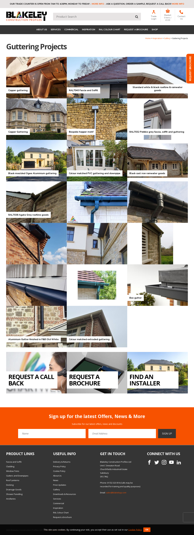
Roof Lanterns (12, 480)
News (55, 480)
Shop (155, 29)
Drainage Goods (13, 489)
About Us (41, 29)
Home (148, 38)
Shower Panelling (14, 494)
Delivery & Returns (61, 461)
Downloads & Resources (64, 494)
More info (98, 3)
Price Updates (59, 485)
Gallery (167, 38)
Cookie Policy (59, 471)
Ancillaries (11, 498)
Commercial (71, 29)
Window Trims (12, 471)
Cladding (10, 466)
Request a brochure (136, 29)
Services (56, 29)
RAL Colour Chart (109, 29)
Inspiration (88, 29)
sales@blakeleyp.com (116, 492)
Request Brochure (190, 68)
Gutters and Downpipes (17, 475)
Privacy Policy (59, 466)
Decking (10, 485)
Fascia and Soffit (13, 461)
